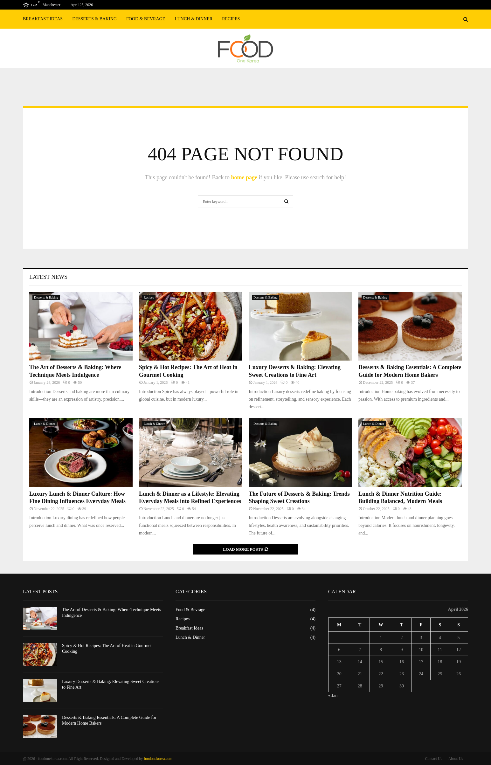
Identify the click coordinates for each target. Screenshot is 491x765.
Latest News (48, 277)
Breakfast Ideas (43, 19)
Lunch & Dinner (193, 19)
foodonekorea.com (158, 758)
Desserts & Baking (94, 19)
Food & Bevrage (145, 19)
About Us (455, 758)
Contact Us (433, 758)
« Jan (332, 695)
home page (244, 177)
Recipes (231, 19)
